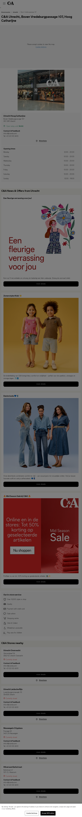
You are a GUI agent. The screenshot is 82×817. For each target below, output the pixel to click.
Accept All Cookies (48, 814)
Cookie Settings (31, 814)
